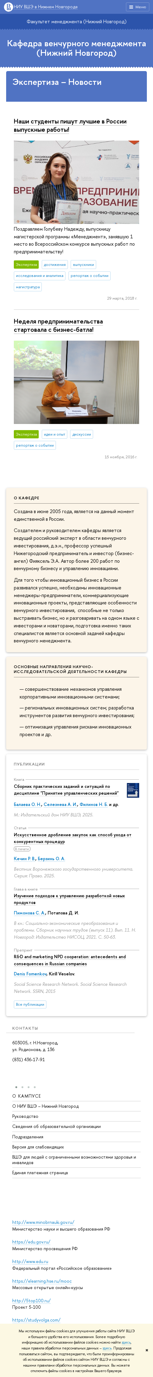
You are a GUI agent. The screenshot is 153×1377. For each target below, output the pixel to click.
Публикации (29, 764)
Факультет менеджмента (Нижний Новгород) (77, 21)
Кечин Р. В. (24, 858)
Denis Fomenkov (30, 974)
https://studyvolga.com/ (36, 1320)
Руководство (25, 1116)
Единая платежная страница (40, 1173)
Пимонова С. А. (29, 913)
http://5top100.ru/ (31, 1300)
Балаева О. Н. (27, 804)
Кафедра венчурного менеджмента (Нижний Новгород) (76, 48)
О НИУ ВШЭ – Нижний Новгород (45, 1106)
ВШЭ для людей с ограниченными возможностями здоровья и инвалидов (74, 1159)
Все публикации (30, 1004)
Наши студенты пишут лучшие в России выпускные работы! (70, 125)
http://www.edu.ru (30, 1261)
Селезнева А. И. (60, 804)
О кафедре (26, 498)
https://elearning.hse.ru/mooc (42, 1281)
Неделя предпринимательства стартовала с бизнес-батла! (58, 325)
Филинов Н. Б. (94, 804)
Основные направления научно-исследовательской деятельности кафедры (70, 669)
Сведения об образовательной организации (56, 1126)
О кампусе (26, 1096)
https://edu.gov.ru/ (31, 1242)
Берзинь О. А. (51, 858)
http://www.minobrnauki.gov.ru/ (43, 1222)
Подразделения (27, 1137)
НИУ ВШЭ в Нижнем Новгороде (46, 6)
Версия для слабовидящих (38, 1147)
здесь (126, 1342)
